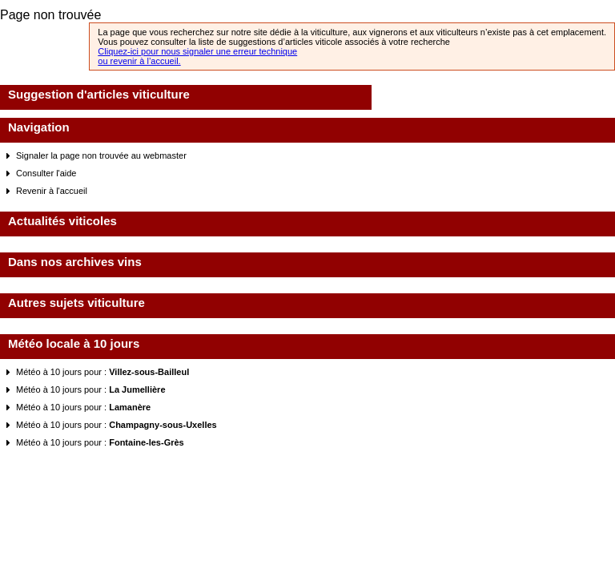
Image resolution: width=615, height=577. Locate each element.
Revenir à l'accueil (51, 191)
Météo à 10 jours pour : (102, 372)
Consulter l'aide (46, 173)
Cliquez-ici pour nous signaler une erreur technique (197, 51)
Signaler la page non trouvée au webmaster (101, 155)
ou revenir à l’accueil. (139, 61)
